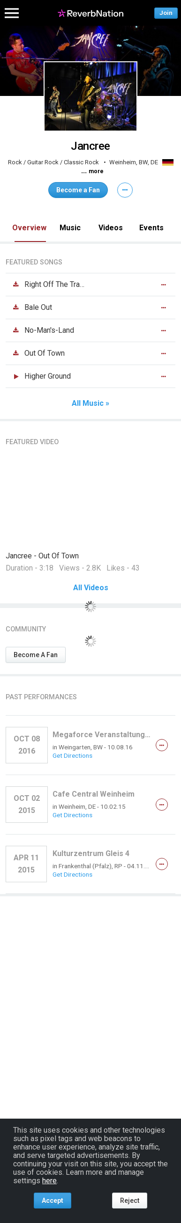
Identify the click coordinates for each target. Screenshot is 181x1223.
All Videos (90, 588)
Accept (52, 1200)
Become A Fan (36, 655)
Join (166, 12)
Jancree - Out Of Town (42, 555)
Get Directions (72, 755)
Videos (110, 227)
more (96, 171)
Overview (29, 227)
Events (151, 227)
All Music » (90, 403)
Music (70, 227)
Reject (129, 1200)
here (49, 1180)
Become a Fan (78, 190)
